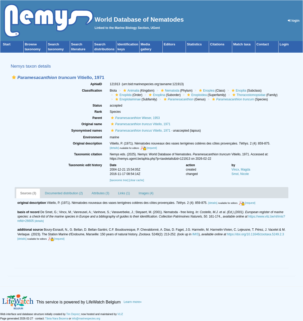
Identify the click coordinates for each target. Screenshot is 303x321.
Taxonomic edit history (85, 165)
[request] (152, 148)
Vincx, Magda (240, 169)
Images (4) (146, 193)
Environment (92, 137)
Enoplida (123, 95)
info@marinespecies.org (86, 318)
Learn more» (133, 302)
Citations (217, 44)
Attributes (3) (100, 193)
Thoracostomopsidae (248, 95)
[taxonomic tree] (119, 180)
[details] (114, 148)
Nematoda (169, 90)
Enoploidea (196, 95)
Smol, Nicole (240, 174)
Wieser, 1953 (135, 118)
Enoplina (156, 95)
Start (7, 44)
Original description (87, 143)
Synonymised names (86, 130)
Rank (98, 112)
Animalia (130, 90)
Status (97, 105)
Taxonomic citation (88, 154)
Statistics (194, 44)
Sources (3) (28, 193)
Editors (169, 44)
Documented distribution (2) (64, 193)
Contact (262, 44)
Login (284, 44)
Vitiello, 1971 (140, 124)
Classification (92, 90)
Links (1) (124, 193)
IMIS (195, 234)
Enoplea (206, 90)
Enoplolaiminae (127, 99)
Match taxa (241, 44)
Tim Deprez (73, 314)
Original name (91, 124)
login (294, 20)
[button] (14, 77)
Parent (97, 118)
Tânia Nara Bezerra (56, 318)
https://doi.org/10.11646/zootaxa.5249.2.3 (255, 234)
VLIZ (120, 314)
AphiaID (96, 84)
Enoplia (238, 90)
